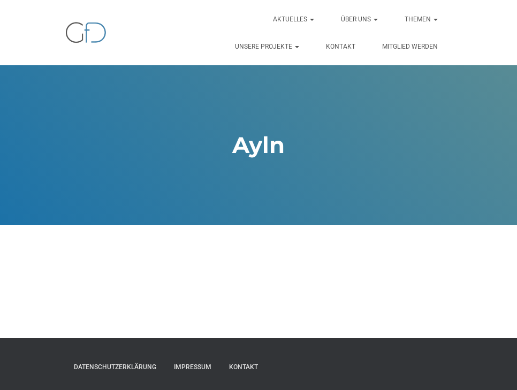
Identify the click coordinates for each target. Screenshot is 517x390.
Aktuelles (293, 19)
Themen (421, 19)
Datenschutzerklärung (115, 367)
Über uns (359, 19)
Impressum (192, 367)
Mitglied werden (410, 46)
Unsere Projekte (267, 46)
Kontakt (340, 46)
